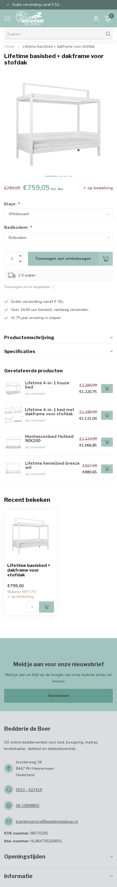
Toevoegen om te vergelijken (27, 286)
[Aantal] (32, 607)
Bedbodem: (17, 227)
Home (9, 46)
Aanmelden (58, 695)
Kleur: (12, 204)
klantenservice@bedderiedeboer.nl (47, 821)
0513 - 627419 (29, 789)
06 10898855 (27, 805)
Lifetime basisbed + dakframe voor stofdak (59, 46)
